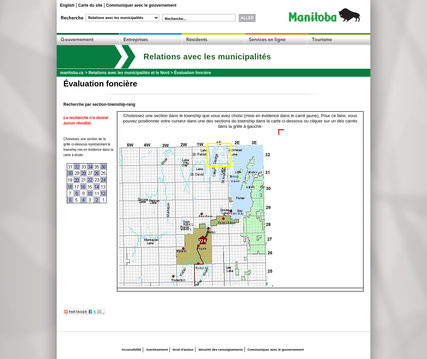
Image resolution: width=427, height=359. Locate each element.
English (67, 5)
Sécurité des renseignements (220, 349)
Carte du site (90, 5)
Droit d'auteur (183, 349)
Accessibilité (131, 349)
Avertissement (157, 349)
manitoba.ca (71, 72)
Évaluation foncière (192, 72)
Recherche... (175, 19)
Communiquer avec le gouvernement (141, 5)
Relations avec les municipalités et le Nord (128, 72)
